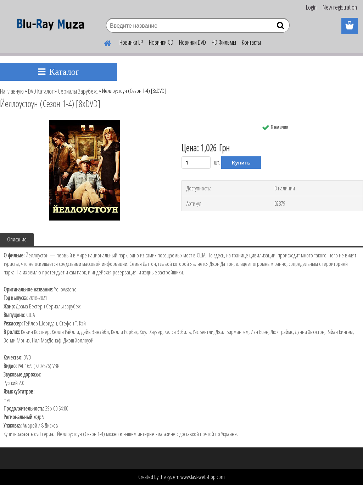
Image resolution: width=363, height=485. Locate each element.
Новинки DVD (192, 42)
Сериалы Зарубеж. (78, 91)
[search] (281, 27)
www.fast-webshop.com (202, 477)
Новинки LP (131, 42)
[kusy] (196, 162)
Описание (17, 239)
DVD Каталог (41, 91)
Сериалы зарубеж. (64, 306)
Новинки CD (161, 42)
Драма (22, 306)
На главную (12, 91)
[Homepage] (103, 42)
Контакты (251, 42)
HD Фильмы (224, 42)
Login (311, 7)
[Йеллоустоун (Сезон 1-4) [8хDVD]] (84, 123)
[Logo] (48, 26)
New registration (340, 7)
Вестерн (37, 306)
